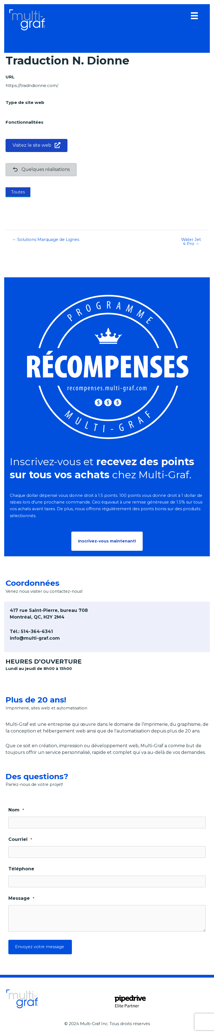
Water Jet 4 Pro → (191, 242)
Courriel (20, 839)
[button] (107, 541)
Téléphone (21, 868)
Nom (16, 810)
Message (21, 898)
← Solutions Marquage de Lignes (45, 240)
